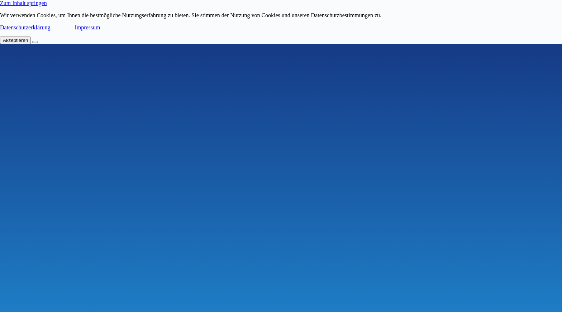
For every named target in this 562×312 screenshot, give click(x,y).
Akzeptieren (15, 40)
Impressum (87, 27)
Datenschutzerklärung (25, 27)
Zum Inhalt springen (23, 3)
